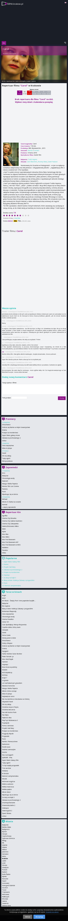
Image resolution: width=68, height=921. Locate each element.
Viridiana (5, 771)
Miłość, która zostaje (9, 691)
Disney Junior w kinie (9, 638)
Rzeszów (5, 879)
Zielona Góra (6, 906)
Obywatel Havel (7, 702)
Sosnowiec (5, 883)
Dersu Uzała (6, 635)
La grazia (5, 680)
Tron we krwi (6, 768)
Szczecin (5, 888)
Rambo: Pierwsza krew (9, 741)
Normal (4, 504)
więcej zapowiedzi (9, 507)
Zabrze (4, 901)
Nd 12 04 (29, 93)
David (4, 453)
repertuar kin (10, 81)
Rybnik (4, 876)
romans (36, 150)
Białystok (5, 825)
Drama (4, 430)
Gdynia (4, 847)
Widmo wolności (7, 784)
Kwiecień (5, 481)
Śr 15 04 (44, 93)
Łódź (3, 863)
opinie (34, 81)
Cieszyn (4, 834)
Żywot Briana (6, 813)
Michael (4, 499)
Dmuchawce (6, 425)
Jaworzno (5, 852)
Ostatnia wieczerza (8, 710)
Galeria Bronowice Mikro (10, 526)
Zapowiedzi (12, 467)
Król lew (4, 675)
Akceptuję (39, 917)
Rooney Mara (42, 162)
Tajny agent (6, 458)
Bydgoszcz (6, 829)
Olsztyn (4, 865)
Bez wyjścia (6, 606)
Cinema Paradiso (8, 619)
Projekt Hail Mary (9, 567)
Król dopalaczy (7, 672)
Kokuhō (4, 670)
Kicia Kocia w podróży (9, 667)
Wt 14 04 (39, 93)
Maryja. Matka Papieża (10, 484)
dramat (30, 150)
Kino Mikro (5, 537)
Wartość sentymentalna (12, 586)
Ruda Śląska (6, 874)
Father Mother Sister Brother (12, 654)
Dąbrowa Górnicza (8, 838)
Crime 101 (5, 622)
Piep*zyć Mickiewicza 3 (10, 720)
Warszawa (5, 894)
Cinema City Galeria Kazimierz (12, 521)
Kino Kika (5, 534)
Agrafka (4, 516)
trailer (28, 81)
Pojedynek (5, 723)
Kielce (4, 856)
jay (3, 352)
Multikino (5, 547)
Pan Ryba (5, 715)
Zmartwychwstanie (8, 803)
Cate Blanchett (32, 162)
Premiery (10, 419)
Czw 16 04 (48, 93)
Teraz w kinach (14, 592)
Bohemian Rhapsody (9, 611)
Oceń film (17, 218)
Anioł (3, 598)
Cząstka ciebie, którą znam (11, 627)
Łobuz (4, 441)
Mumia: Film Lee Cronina (10, 486)
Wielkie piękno (7, 789)
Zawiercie (5, 903)
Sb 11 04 (25, 93)
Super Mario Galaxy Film (12, 562)
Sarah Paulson (53, 162)
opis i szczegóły (21, 81)
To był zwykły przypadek (10, 765)
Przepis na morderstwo (10, 433)
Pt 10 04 (20, 93)
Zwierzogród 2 (7, 811)
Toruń (4, 890)
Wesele (4, 779)
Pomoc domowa (7, 726)
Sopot (4, 881)
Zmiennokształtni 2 (8, 805)
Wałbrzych (5, 897)
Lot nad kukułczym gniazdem (12, 683)
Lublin (4, 861)
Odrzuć (27, 917)
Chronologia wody (8, 478)
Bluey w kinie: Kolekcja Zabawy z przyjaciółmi (19, 580)
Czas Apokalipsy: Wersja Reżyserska (14, 625)
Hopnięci (7, 575)
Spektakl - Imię (7, 757)
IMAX (4, 529)
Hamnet (5, 662)
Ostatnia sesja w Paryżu (10, 707)
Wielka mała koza (8, 787)
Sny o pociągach (7, 755)
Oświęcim (5, 867)
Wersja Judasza (7, 461)
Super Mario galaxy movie (11, 435)
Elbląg (4, 840)
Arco (3, 473)
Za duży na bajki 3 (10, 578)
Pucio (4, 492)
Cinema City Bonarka (9, 518)
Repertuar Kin (13, 512)
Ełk (3, 843)
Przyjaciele (5, 736)
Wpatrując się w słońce (10, 494)
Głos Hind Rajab (7, 659)
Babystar (5, 476)
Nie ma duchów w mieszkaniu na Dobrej (15, 699)
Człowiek (5, 630)
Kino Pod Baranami (8, 539)
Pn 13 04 (34, 93)
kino (15, 4)
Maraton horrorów (8, 686)
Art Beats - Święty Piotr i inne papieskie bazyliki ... (19, 601)
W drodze (5, 773)
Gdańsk (4, 845)
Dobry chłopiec (7, 643)
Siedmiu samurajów (8, 749)
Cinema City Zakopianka (10, 524)
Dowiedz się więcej (52, 912)
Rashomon (5, 744)
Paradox (5, 550)
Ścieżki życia (6, 747)
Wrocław (5, 899)
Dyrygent (5, 651)
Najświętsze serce (8, 696)
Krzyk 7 (4, 678)
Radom (4, 872)
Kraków (5, 858)
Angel (4, 595)
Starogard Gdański (8, 885)
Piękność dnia (6, 718)
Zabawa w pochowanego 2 (11, 438)
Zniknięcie (5, 808)
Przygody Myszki (7, 734)
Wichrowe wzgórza (8, 781)
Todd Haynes (12, 53)
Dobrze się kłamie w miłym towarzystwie (16, 427)
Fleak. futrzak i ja (7, 656)
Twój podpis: (7, 398)
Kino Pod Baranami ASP (10, 542)
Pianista (4, 489)
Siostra (4, 752)
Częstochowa (6, 836)
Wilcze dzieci (6, 792)
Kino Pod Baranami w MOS (11, 545)
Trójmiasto (6, 892)
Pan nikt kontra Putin (9, 712)
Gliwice (4, 850)
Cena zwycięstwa (8, 445)
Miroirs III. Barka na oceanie (11, 502)
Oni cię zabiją (6, 456)
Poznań (4, 870)
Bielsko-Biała (6, 827)
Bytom (4, 832)
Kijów (4, 531)
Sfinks (4, 553)
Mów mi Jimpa (7, 448)
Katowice (5, 854)
